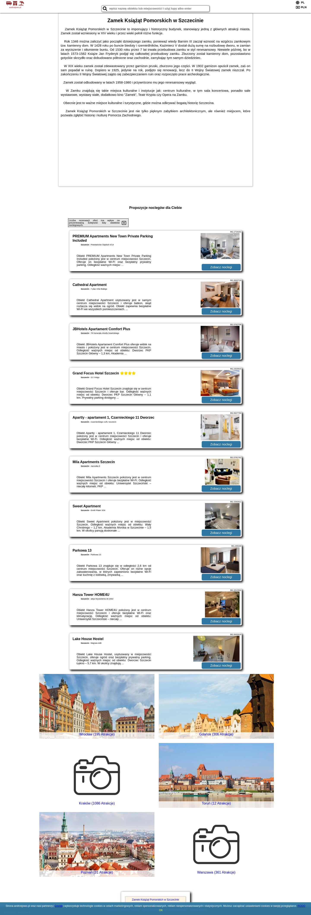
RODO (301, 905)
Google (58, 905)
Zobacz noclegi (221, 267)
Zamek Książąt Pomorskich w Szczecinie (155, 899)
